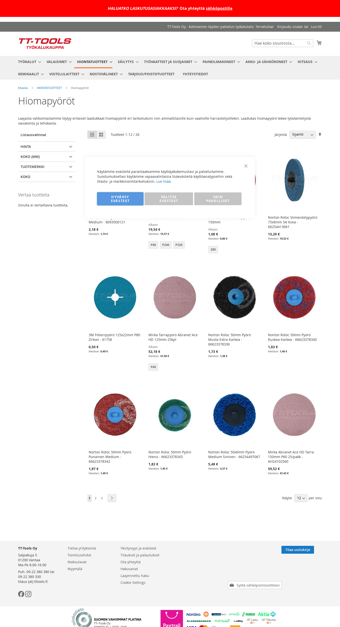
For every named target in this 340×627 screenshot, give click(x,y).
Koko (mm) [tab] (30, 156)
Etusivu (23, 88)
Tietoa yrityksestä (82, 548)
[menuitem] (28, 61)
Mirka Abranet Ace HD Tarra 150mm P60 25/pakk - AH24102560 (291, 457)
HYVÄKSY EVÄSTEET (120, 198)
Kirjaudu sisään (290, 26)
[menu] (170, 68)
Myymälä (75, 568)
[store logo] (45, 43)
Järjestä (281, 134)
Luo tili (316, 26)
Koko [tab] (25, 176)
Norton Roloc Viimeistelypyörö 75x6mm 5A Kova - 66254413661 (292, 222)
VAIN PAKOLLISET (218, 198)
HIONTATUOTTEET (49, 88)
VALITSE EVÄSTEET (168, 198)
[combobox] (282, 43)
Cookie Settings (133, 582)
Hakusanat (129, 568)
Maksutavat (77, 562)
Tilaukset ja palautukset (140, 555)
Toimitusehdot (79, 555)
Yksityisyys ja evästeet (138, 548)
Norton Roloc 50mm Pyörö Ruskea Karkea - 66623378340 (292, 337)
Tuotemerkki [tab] (32, 166)
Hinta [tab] (26, 146)
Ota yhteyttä (131, 562)
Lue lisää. (164, 181)
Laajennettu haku (135, 575)
